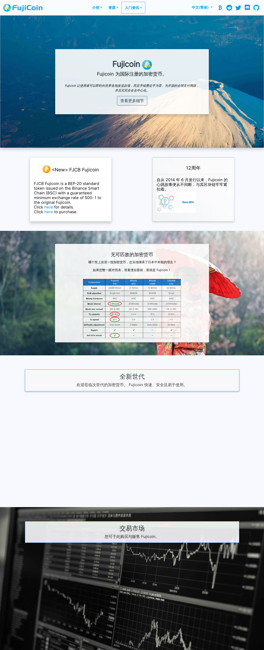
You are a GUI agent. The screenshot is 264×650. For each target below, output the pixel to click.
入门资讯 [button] (132, 8)
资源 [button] (111, 7)
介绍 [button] (95, 7)
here (48, 207)
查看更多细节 (132, 100)
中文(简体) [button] (201, 7)
